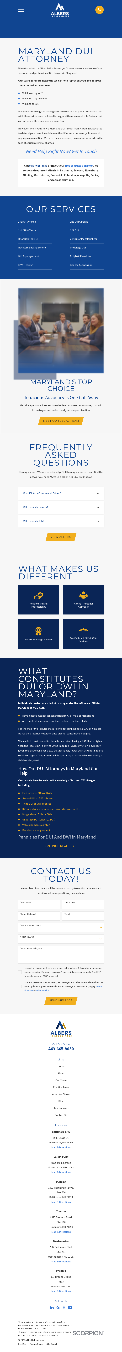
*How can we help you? (31, 949)
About (61, 1074)
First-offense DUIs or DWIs (37, 793)
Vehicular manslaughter (36, 825)
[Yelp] (58, 1309)
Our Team (61, 1081)
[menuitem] (22, 1345)
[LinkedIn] (52, 1309)
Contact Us (61, 1116)
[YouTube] (70, 1309)
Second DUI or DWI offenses (38, 799)
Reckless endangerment (36, 831)
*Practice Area (27, 937)
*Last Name (69, 903)
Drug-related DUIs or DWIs (37, 815)
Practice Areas (61, 1088)
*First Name (25, 903)
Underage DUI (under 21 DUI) (38, 820)
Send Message (61, 1001)
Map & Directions (61, 1148)
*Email (67, 914)
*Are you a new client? (30, 926)
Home (61, 1067)
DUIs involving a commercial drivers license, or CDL (51, 809)
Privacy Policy (42, 991)
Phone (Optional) (28, 914)
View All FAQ (61, 537)
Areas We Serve (61, 1095)
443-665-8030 (61, 1050)
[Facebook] (64, 1309)
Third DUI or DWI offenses (36, 804)
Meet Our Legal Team (61, 420)
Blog (61, 1102)
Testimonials (61, 1109)
